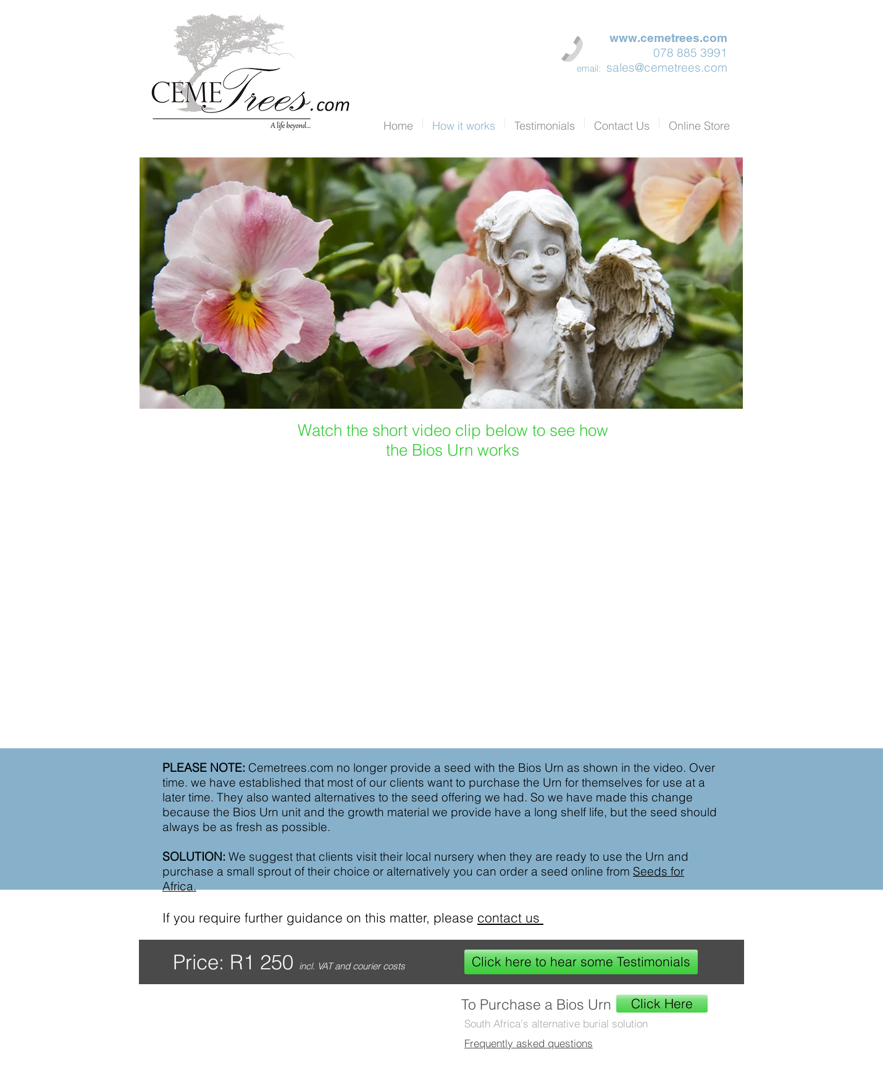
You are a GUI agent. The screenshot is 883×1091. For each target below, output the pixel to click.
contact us (510, 917)
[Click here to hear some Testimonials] (581, 962)
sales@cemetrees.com (666, 67)
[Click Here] (662, 1004)
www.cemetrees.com (668, 37)
